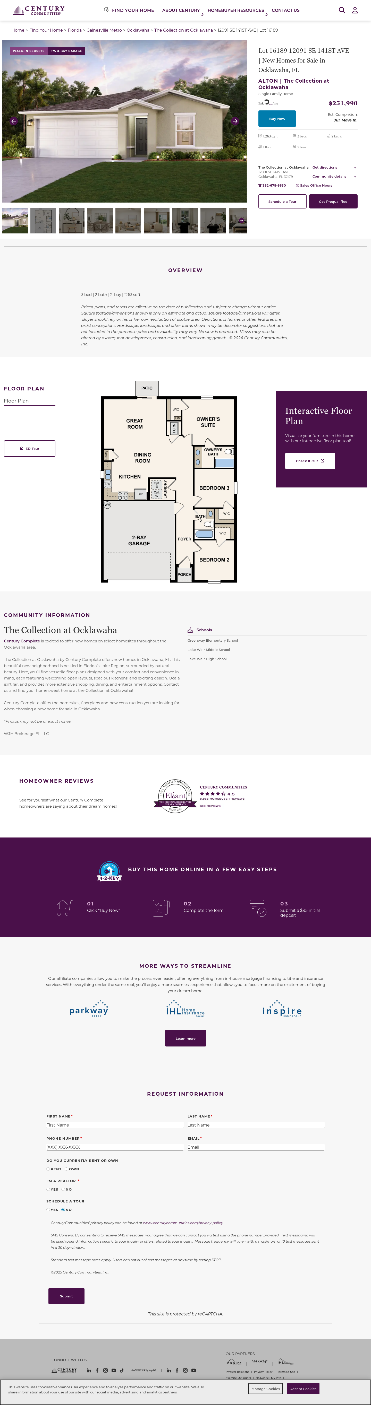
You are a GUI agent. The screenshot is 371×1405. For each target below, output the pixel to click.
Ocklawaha (138, 30)
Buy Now (277, 118)
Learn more (186, 1038)
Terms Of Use (286, 1372)
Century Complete (22, 640)
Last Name (199, 1116)
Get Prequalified (333, 201)
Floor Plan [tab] (16, 400)
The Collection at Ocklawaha (183, 30)
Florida (75, 30)
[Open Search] (342, 10)
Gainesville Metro (104, 30)
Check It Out (307, 461)
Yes (54, 1189)
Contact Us (286, 10)
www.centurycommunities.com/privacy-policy (183, 1222)
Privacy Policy (263, 1372)
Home (18, 30)
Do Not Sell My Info (268, 1378)
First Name (58, 1116)
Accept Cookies (303, 1388)
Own (74, 1169)
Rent (56, 1169)
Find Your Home (46, 30)
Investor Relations (237, 1372)
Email (194, 1138)
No (69, 1189)
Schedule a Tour (282, 201)
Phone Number (63, 1138)
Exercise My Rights (238, 1378)
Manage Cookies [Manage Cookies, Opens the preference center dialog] (265, 1388)
